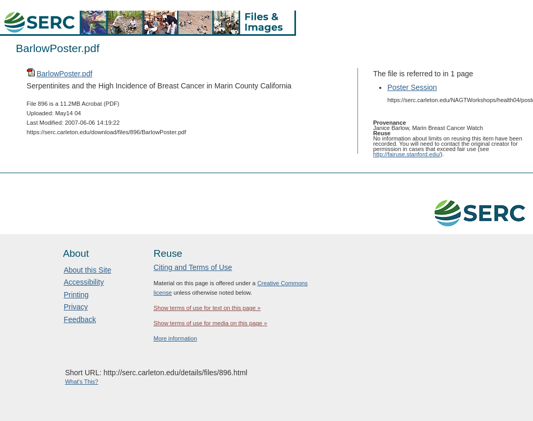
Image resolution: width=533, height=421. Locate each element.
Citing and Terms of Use (192, 267)
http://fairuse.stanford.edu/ (406, 154)
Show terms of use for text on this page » (206, 308)
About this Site (87, 270)
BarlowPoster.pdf (64, 73)
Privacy (76, 307)
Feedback (80, 319)
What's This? (81, 381)
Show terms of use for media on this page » (210, 323)
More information (175, 338)
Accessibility (84, 282)
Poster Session (412, 87)
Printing (76, 294)
